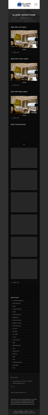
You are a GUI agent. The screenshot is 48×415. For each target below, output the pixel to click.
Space (13, 348)
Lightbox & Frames (17, 323)
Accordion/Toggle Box (17, 300)
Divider (14, 311)
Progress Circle (16, 339)
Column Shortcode (16, 309)
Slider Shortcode (16, 345)
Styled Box (14, 353)
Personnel (14, 328)
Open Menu (35, 4)
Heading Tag (15, 317)
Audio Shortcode (16, 303)
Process (14, 337)
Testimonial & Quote (17, 362)
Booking (21, 411)
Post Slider (15, 331)
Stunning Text (15, 351)
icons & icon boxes (16, 320)
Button (14, 306)
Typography (15, 365)
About (26, 411)
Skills (13, 342)
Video (13, 368)
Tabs (13, 359)
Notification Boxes (16, 325)
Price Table (15, 334)
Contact (31, 411)
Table (13, 356)
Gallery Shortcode (16, 314)
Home (15, 411)
